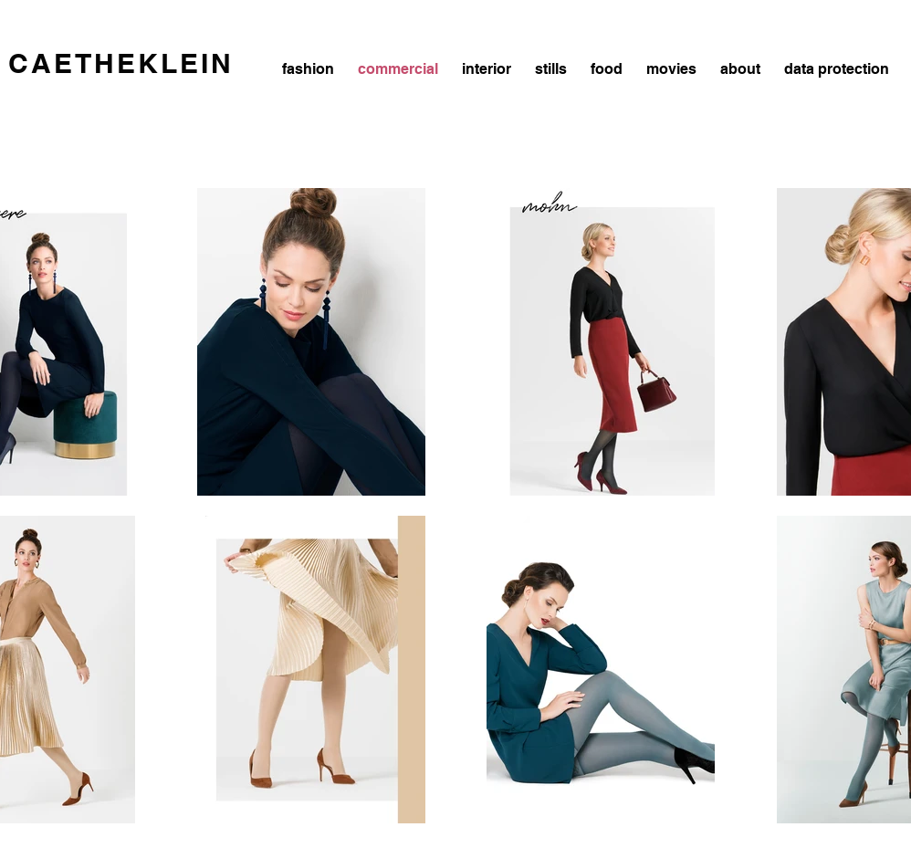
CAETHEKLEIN (121, 63)
